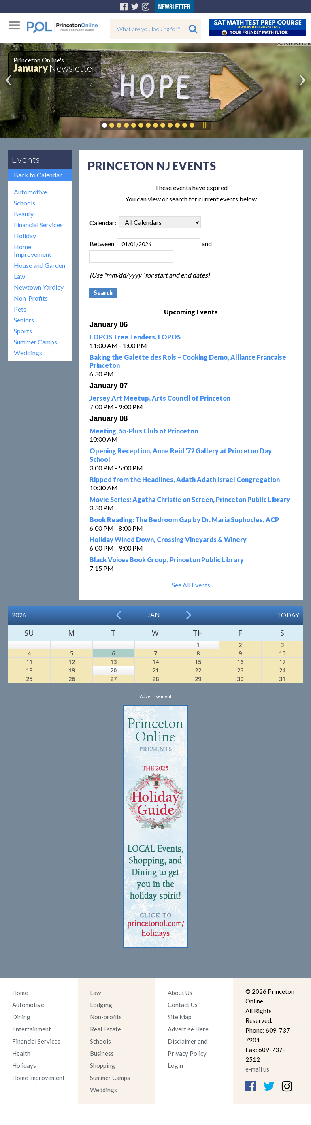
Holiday (25, 235)
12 (71, 662)
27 (113, 679)
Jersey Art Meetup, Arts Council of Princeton (159, 398)
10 (282, 653)
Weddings (28, 352)
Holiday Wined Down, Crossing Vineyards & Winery (168, 539)
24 (282, 670)
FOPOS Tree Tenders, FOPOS (135, 337)
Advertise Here (188, 1029)
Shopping (102, 1065)
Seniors (24, 320)
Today (288, 615)
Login (175, 1065)
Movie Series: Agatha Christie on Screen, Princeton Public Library (189, 499)
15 (198, 662)
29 (198, 679)
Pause (204, 125)
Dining (21, 1016)
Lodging (101, 1004)
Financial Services (38, 224)
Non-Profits (31, 298)
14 (155, 662)
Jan (153, 614)
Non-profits (106, 1016)
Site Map (180, 1016)
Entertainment (31, 1029)
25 (29, 679)
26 (71, 679)
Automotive (30, 192)
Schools (24, 203)
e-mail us (257, 1069)
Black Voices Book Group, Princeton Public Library (166, 560)
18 (29, 670)
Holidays (24, 1065)
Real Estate (105, 1029)
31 (282, 679)
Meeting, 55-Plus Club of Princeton (143, 431)
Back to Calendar (38, 175)
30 (240, 679)
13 (113, 662)
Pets (20, 309)
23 (240, 670)
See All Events (191, 585)
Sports (23, 331)
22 (198, 670)
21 (155, 670)
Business (102, 1053)
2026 (19, 615)
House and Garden (39, 265)
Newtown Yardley (39, 287)
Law (19, 276)
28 (155, 679)
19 (71, 670)
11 (29, 662)
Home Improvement (32, 250)
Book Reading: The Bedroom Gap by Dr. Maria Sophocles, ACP (184, 519)
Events (26, 159)
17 (282, 662)
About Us (180, 992)
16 (240, 662)
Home (20, 992)
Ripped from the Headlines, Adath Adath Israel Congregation (184, 479)
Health (21, 1053)
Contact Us (183, 1004)
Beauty (24, 214)
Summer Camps (35, 342)
